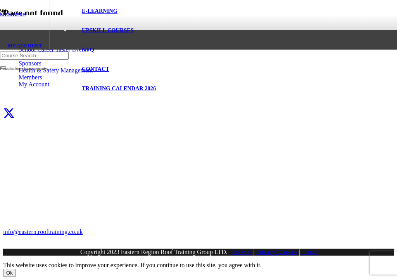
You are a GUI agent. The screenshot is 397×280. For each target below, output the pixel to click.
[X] (9, 113)
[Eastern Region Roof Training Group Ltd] (33, 74)
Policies (242, 252)
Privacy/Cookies (276, 252)
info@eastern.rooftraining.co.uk (43, 231)
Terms (309, 252)
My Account (34, 84)
